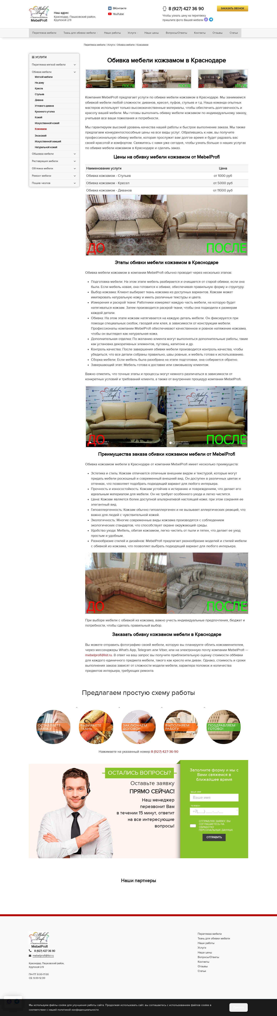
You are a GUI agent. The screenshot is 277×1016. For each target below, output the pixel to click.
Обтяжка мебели (42, 169)
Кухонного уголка (45, 112)
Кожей (38, 118)
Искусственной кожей (47, 124)
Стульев (39, 95)
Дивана (39, 101)
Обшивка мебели (43, 154)
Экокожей (40, 136)
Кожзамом (41, 129)
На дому (39, 83)
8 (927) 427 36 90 (186, 9)
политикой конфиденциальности (78, 1009)
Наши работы (113, 33)
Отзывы (222, 33)
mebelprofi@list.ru (98, 656)
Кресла (39, 89)
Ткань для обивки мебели (80, 33)
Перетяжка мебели (45, 33)
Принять (238, 1007)
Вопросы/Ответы (179, 33)
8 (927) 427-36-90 (164, 752)
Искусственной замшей (48, 142)
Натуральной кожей (46, 148)
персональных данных (216, 830)
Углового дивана (44, 106)
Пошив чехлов (41, 183)
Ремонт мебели (41, 176)
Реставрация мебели (45, 161)
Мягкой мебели (44, 77)
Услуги (134, 33)
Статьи (239, 33)
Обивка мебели (42, 72)
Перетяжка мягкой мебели (49, 65)
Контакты (203, 33)
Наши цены (154, 33)
